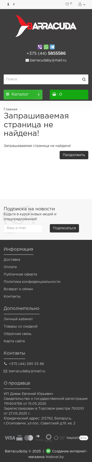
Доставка (12, 259)
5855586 (46, 54)
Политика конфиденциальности (32, 281)
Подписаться (64, 228)
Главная (10, 109)
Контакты (12, 296)
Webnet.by (54, 457)
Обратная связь (17, 333)
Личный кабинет (18, 319)
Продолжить (74, 155)
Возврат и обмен (18, 289)
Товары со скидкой (21, 326)
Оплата (10, 267)
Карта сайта (14, 341)
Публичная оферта (20, 274)
